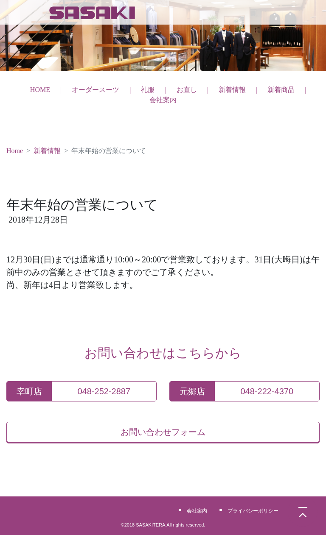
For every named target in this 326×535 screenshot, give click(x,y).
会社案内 (163, 99)
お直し (187, 89)
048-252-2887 (104, 391)
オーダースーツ (95, 89)
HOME (40, 89)
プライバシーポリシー (253, 511)
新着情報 (232, 89)
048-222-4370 (267, 391)
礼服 (148, 89)
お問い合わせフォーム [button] (163, 432)
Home (14, 150)
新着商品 (281, 89)
